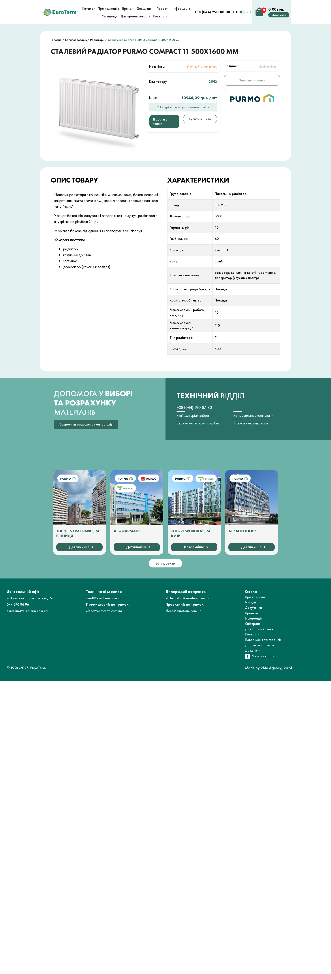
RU (249, 12)
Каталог (251, 591)
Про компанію (255, 597)
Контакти (252, 634)
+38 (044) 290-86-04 (212, 12)
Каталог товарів (76, 40)
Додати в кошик (160, 121)
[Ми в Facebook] (247, 656)
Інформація (253, 618)
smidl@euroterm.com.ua (104, 598)
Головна (56, 40)
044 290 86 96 (18, 604)
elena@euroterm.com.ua (104, 611)
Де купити (253, 650)
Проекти (251, 613)
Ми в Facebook (263, 656)
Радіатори (97, 40)
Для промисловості (259, 629)
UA (235, 12)
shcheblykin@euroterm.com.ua (188, 598)
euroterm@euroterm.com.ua (27, 611)
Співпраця (253, 623)
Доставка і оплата (259, 645)
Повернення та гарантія (263, 639)
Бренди (250, 602)
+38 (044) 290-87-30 (194, 407)
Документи (253, 607)
